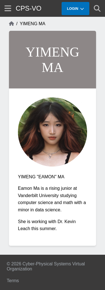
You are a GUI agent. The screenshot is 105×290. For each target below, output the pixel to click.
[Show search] (97, 8)
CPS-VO (28, 8)
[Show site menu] (7, 8)
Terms (13, 280)
